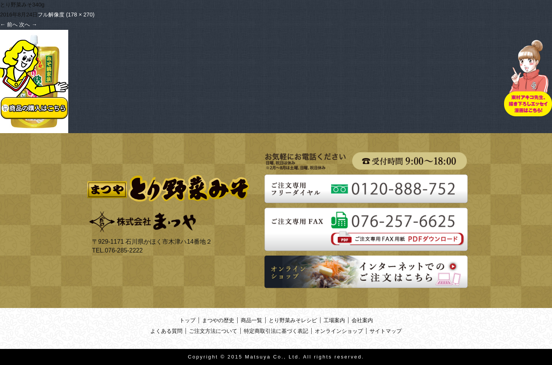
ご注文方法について (213, 331)
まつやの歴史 (218, 320)
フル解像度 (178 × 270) (66, 14)
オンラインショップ (339, 331)
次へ (28, 24)
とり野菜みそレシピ (293, 320)
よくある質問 (166, 331)
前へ (9, 24)
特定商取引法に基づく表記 (276, 331)
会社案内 (362, 320)
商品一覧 (251, 320)
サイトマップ (386, 331)
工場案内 (334, 320)
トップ (187, 320)
